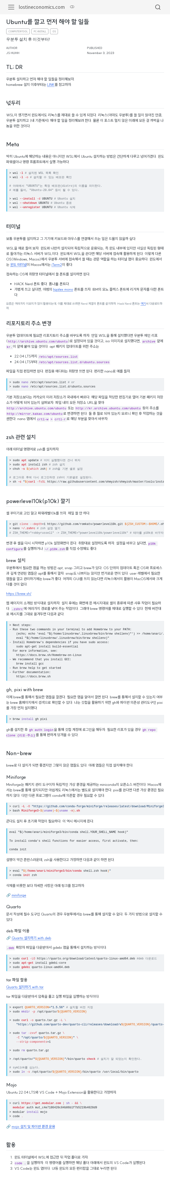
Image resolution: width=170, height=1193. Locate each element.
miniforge (19, 895)
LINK (51, 84)
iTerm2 (57, 264)
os (54, 31)
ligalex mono (63, 289)
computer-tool (18, 31)
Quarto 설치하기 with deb (31, 937)
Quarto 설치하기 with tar (25, 986)
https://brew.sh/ (18, 593)
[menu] (11, 7)
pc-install (40, 31)
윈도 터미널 (18, 264)
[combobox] (158, 7)
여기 (143, 303)
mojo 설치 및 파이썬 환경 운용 (33, 1126)
